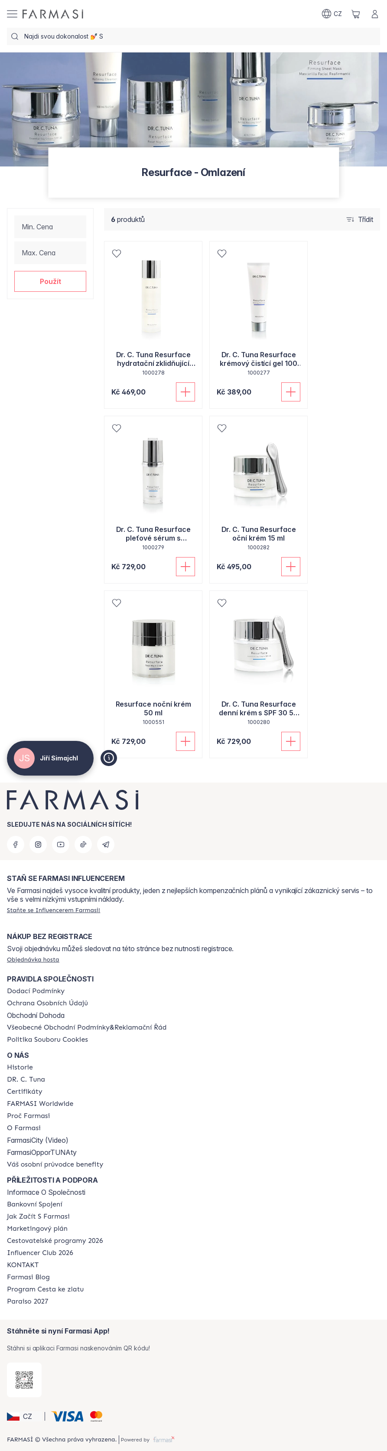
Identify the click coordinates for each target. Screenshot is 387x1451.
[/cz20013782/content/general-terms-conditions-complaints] (86, 1027)
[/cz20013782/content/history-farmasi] (20, 1067)
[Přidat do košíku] (185, 391)
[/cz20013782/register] (53, 910)
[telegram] (105, 844)
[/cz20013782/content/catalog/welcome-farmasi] (55, 1164)
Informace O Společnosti (46, 1192)
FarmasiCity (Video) (37, 1140)
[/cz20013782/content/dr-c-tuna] (26, 1079)
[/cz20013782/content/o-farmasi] (24, 1128)
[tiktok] (83, 844)
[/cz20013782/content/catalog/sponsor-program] (45, 1289)
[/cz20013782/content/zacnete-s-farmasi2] (38, 1216)
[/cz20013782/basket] (356, 14)
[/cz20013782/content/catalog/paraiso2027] (28, 1301)
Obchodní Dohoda (36, 1015)
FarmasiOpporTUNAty (42, 1152)
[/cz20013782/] (53, 14)
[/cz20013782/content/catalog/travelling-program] (55, 1240)
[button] (50, 281)
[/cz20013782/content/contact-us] (23, 1265)
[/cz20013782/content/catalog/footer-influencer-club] (40, 1253)
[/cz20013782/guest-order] (33, 959)
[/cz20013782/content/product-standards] (24, 1091)
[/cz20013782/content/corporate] (40, 1103)
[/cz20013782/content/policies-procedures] (47, 1003)
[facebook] (15, 844)
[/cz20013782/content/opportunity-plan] (37, 1228)
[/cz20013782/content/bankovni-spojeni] (34, 1204)
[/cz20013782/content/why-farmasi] (28, 1116)
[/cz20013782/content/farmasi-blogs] (28, 1277)
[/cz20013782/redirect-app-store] (24, 1380)
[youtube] (60, 844)
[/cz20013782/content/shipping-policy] (36, 991)
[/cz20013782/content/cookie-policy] (47, 1039)
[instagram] (38, 844)
